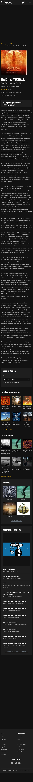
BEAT (4, 583)
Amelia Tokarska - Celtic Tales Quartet (14, 601)
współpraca (21, 749)
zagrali (3, 747)
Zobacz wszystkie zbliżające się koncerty (16, 651)
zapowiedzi (4, 742)
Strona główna (5, 44)
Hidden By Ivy (23, 499)
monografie (4, 749)
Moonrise (9, 516)
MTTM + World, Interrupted (11, 576)
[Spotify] (16, 763)
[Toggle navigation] (29, 2)
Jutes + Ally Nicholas (9, 569)
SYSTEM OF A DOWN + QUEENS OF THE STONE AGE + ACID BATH (16, 593)
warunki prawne (22, 742)
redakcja (20, 737)
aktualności (4, 737)
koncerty (3, 739)
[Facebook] (12, 763)
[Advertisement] (16, 23)
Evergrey (9, 499)
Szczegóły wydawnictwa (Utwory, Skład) (12, 103)
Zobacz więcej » (6, 476)
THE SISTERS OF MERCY (10, 622)
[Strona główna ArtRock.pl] (6, 3)
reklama (20, 747)
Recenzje (14, 44)
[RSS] (19, 763)
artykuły (3, 752)
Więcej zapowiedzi (16, 520)
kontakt (20, 752)
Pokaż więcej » (6, 429)
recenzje (3, 744)
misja (19, 739)
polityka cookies (22, 744)
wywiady (3, 754)
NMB (23, 516)
